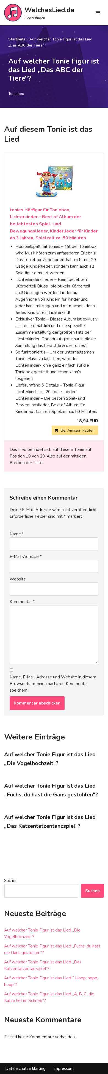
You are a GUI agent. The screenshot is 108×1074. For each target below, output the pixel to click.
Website (18, 579)
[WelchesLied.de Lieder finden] (39, 12)
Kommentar (22, 601)
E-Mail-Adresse (26, 556)
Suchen (11, 880)
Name (17, 534)
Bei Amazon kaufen (78, 430)
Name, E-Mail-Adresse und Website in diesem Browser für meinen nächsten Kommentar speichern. (53, 683)
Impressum (63, 1068)
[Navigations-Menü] (98, 12)
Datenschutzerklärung (25, 1068)
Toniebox (16, 93)
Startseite (17, 39)
